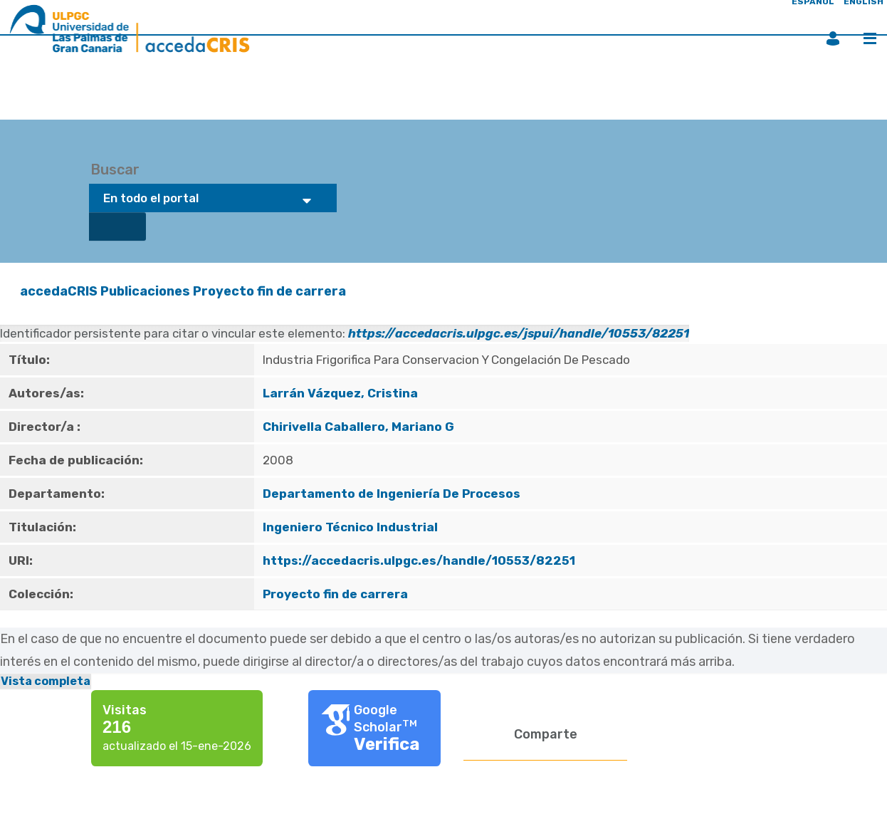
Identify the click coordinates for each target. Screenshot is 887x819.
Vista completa (45, 681)
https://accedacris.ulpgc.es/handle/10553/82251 (419, 560)
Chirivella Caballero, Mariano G (358, 426)
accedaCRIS (59, 291)
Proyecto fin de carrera (269, 291)
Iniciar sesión (832, 38)
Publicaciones (145, 291)
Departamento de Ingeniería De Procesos (391, 493)
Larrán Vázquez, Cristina (340, 393)
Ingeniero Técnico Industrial (350, 527)
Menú (869, 38)
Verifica (387, 744)
